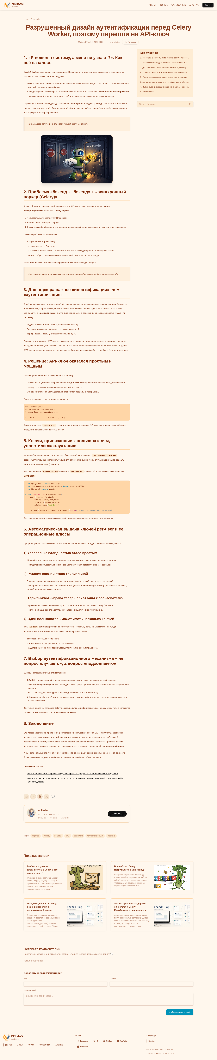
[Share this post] (26, 796)
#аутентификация (95, 836)
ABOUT (152, 5)
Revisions (130, 42)
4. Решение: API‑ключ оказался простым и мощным (163, 72)
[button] (77, 159)
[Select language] (168, 1041)
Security (36, 19)
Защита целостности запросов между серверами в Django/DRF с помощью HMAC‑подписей (72, 773)
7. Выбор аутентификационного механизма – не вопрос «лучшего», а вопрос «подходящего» (165, 87)
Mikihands (160, 1053)
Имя (25, 979)
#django (35, 836)
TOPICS (164, 5)
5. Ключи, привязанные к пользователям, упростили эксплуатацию (165, 77)
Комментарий (30, 990)
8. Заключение (147, 92)
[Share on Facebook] (40, 796)
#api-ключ (78, 836)
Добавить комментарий (179, 1012)
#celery (47, 836)
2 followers (42, 818)
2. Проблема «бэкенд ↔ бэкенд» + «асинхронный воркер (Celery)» (165, 63)
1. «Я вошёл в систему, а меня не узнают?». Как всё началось (165, 58)
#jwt (67, 836)
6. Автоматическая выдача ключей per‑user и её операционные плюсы (165, 82)
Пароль (113, 979)
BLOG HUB (169, 1053)
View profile (65, 818)
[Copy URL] (33, 796)
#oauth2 (57, 836)
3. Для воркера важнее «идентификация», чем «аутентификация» (165, 67)
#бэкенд (111, 836)
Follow (117, 813)
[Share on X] (46, 796)
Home (26, 19)
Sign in (208, 5)
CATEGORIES (178, 5)
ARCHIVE (194, 5)
